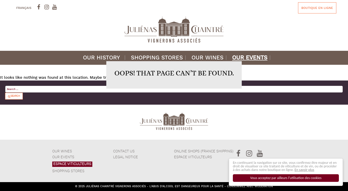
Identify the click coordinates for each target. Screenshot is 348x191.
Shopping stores (157, 57)
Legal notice (125, 157)
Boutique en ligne (317, 8)
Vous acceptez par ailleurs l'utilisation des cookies (286, 178)
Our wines (207, 57)
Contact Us (124, 151)
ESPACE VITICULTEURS (72, 164)
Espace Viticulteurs (193, 157)
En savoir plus (304, 170)
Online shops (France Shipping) (203, 151)
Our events (249, 57)
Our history (101, 57)
